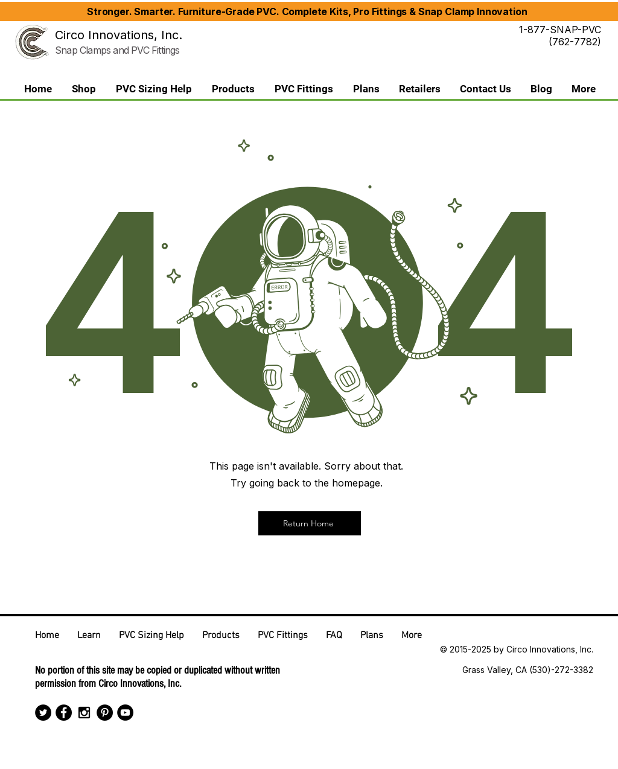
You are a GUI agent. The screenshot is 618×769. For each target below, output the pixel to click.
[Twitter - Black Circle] (43, 712)
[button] (233, 89)
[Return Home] (309, 523)
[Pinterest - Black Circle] (105, 712)
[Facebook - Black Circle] (64, 712)
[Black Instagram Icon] (84, 712)
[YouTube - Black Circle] (125, 712)
